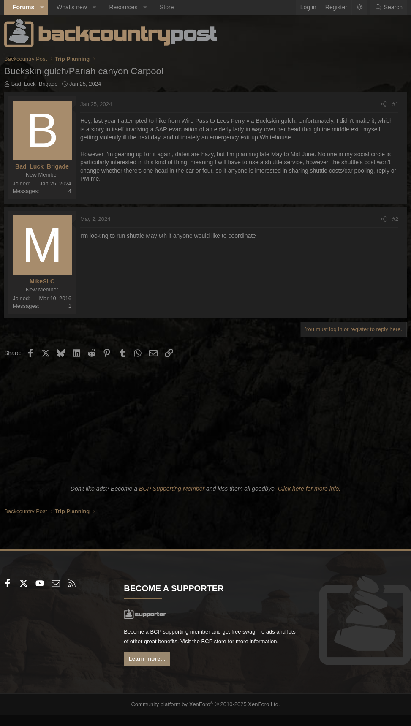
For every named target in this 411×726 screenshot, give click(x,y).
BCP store (245, 642)
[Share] (383, 104)
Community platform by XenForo (205, 716)
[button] (41, 7)
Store (167, 7)
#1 (395, 104)
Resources (123, 7)
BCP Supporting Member (171, 488)
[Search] (388, 7)
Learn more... (149, 672)
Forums (23, 7)
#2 (395, 219)
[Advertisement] (205, 420)
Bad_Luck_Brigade (34, 84)
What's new (72, 7)
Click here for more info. (309, 488)
